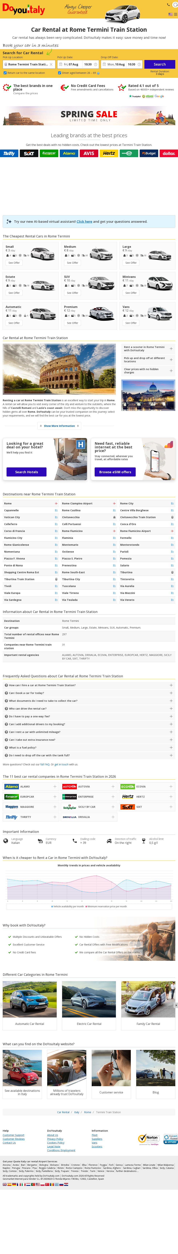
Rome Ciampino (74, 1168)
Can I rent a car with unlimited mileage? (34, 732)
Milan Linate (149, 1164)
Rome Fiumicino (93, 1168)
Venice (101, 1171)
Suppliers (97, 1139)
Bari (23, 1164)
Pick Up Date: (65, 57)
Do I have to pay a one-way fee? (29, 716)
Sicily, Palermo (26, 1171)
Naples (6, 1168)
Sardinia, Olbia (150, 1168)
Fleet (95, 1135)
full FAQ (45, 764)
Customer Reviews (14, 1139)
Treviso (75, 1171)
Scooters (97, 1146)
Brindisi (65, 1164)
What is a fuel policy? (22, 747)
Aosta (16, 1164)
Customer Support (13, 1135)
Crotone (75, 1164)
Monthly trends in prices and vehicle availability (89, 865)
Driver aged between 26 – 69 (81, 72)
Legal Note (53, 1146)
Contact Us (9, 1142)
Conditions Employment (61, 1150)
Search (160, 64)
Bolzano (54, 1164)
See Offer (14, 262)
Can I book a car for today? (26, 693)
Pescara (26, 1168)
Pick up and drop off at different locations (144, 359)
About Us (52, 1135)
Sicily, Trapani (62, 1171)
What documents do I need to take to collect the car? (43, 700)
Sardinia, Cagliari (131, 1168)
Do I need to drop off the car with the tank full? (39, 755)
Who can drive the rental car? (27, 708)
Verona (110, 1171)
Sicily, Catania (167, 1168)
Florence (93, 1164)
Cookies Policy (55, 1142)
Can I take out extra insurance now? (32, 739)
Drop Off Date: (109, 57)
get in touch (61, 764)
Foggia (103, 1164)
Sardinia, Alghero (112, 1168)
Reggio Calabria (47, 1168)
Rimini (61, 1168)
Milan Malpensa (166, 1164)
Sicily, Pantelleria (44, 1171)
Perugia (16, 1168)
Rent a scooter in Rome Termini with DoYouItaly (144, 348)
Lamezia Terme (133, 1164)
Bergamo (32, 1164)
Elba (84, 1164)
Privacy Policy (55, 1139)
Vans (94, 1142)
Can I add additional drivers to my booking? (37, 724)
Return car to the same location (26, 72)
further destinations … (127, 1171)
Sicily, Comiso (10, 1171)
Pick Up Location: (13, 57)
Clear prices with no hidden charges (141, 370)
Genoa (119, 1164)
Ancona (7, 1164)
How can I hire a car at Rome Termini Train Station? (42, 685)
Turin (92, 1171)
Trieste (84, 1171)
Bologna (43, 1164)
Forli (111, 1164)
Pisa (35, 1168)
